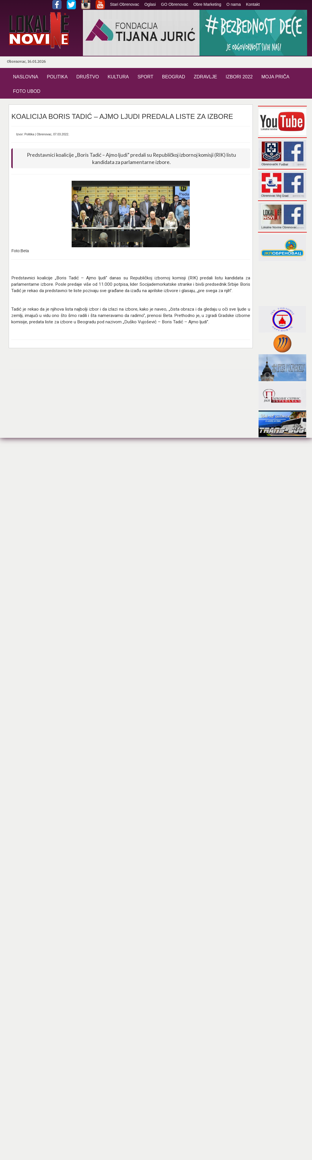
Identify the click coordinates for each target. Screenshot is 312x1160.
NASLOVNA (25, 76)
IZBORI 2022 (239, 76)
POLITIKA (57, 76)
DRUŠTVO (87, 76)
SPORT (145, 76)
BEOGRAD (173, 76)
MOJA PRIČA (275, 76)
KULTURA (118, 76)
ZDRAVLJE (205, 76)
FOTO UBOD (26, 91)
